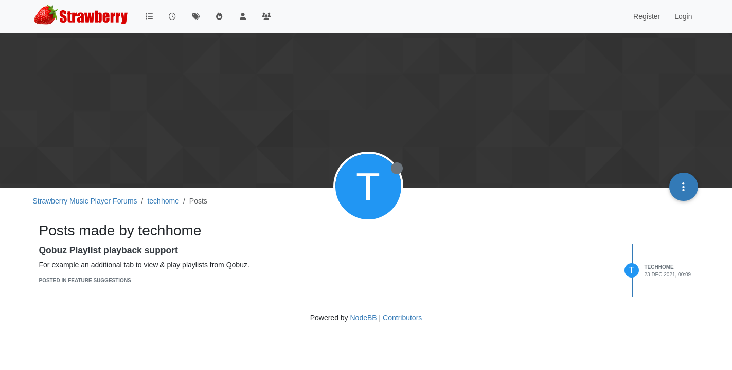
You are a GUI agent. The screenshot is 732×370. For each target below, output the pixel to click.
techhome (659, 267)
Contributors (402, 317)
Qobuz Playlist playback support (108, 250)
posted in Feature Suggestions (85, 280)
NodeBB (363, 317)
